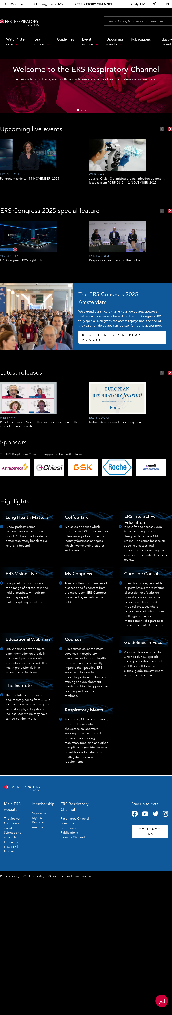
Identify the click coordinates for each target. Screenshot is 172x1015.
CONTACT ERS (149, 831)
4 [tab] (90, 110)
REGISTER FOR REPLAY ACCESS (112, 337)
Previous (162, 129)
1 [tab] (78, 110)
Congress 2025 (50, 4)
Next (170, 129)
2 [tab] (82, 110)
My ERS (140, 4)
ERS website (18, 4)
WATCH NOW (142, 106)
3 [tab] (86, 110)
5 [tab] (94, 110)
